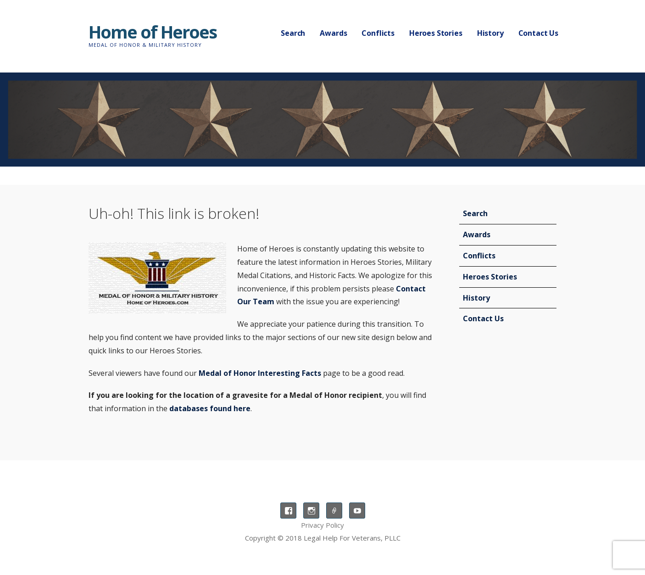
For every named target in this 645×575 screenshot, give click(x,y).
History (490, 33)
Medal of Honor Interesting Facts (260, 373)
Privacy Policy (322, 525)
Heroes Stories (435, 33)
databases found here (209, 408)
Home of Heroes (153, 32)
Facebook (288, 510)
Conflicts (378, 33)
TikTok (334, 510)
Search (293, 33)
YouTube (357, 510)
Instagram (311, 510)
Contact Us (538, 33)
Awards (333, 33)
